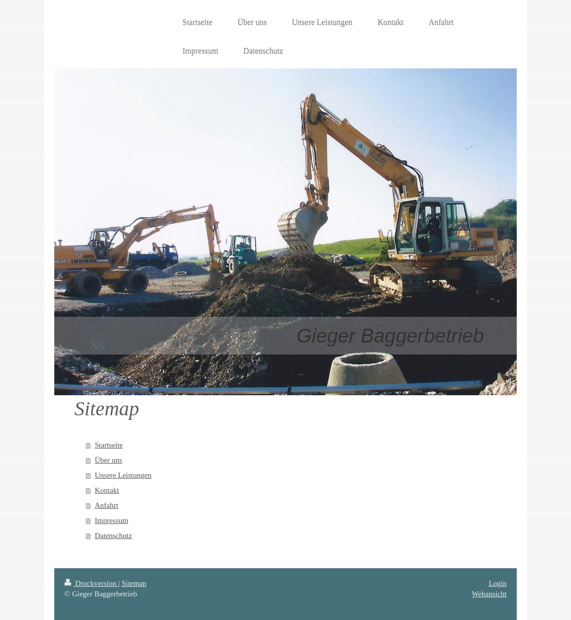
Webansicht (489, 594)
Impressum (112, 520)
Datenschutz (113, 536)
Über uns (109, 460)
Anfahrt (107, 505)
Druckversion (91, 583)
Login (498, 583)
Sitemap (134, 583)
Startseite (109, 445)
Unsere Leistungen (123, 475)
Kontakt (107, 490)
